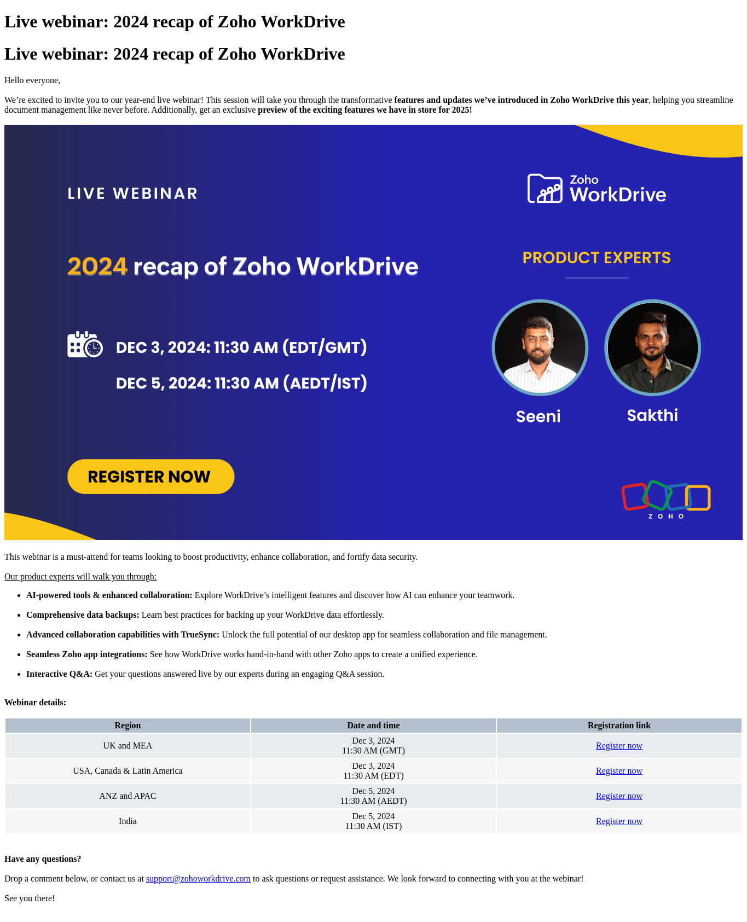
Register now (619, 745)
